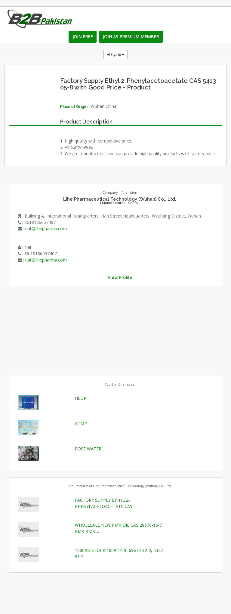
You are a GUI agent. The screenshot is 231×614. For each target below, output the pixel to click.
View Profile (120, 277)
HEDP (80, 398)
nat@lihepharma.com (46, 228)
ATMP (81, 423)
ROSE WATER (88, 449)
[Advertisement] (54, 330)
